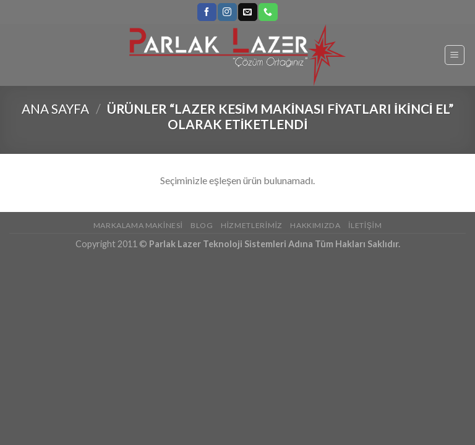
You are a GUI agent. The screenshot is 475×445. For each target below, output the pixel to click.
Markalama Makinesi (138, 225)
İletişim (365, 225)
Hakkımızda (315, 225)
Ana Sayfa (55, 108)
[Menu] (455, 55)
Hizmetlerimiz (252, 225)
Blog (201, 225)
